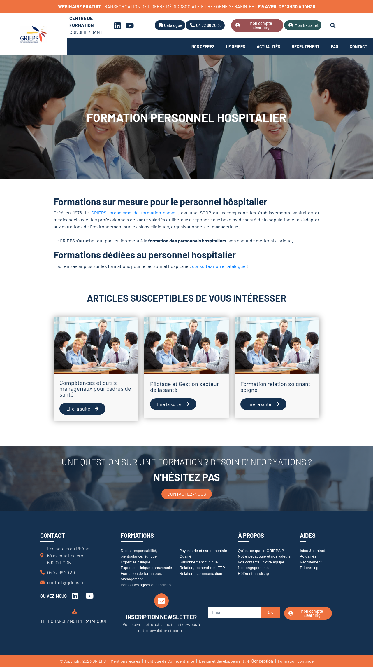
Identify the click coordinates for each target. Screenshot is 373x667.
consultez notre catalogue (219, 266)
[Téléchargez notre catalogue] (74, 611)
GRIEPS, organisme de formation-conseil (134, 212)
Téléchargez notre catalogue (74, 621)
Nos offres (202, 46)
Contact (358, 46)
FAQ (334, 46)
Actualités (268, 46)
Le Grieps (235, 46)
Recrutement (305, 46)
